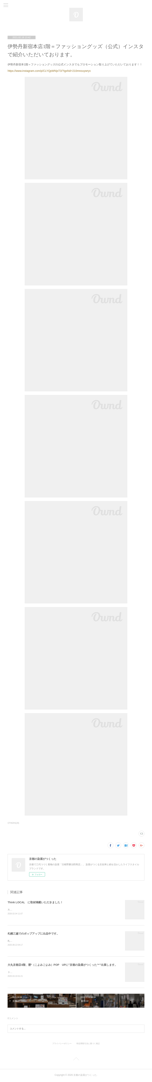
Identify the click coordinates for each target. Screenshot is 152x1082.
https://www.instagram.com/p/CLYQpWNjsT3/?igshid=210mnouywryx (49, 70)
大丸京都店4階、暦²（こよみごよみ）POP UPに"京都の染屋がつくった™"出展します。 (62, 965)
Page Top (76, 1060)
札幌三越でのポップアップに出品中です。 (33, 933)
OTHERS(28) (13, 823)
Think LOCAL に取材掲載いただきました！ (35, 902)
